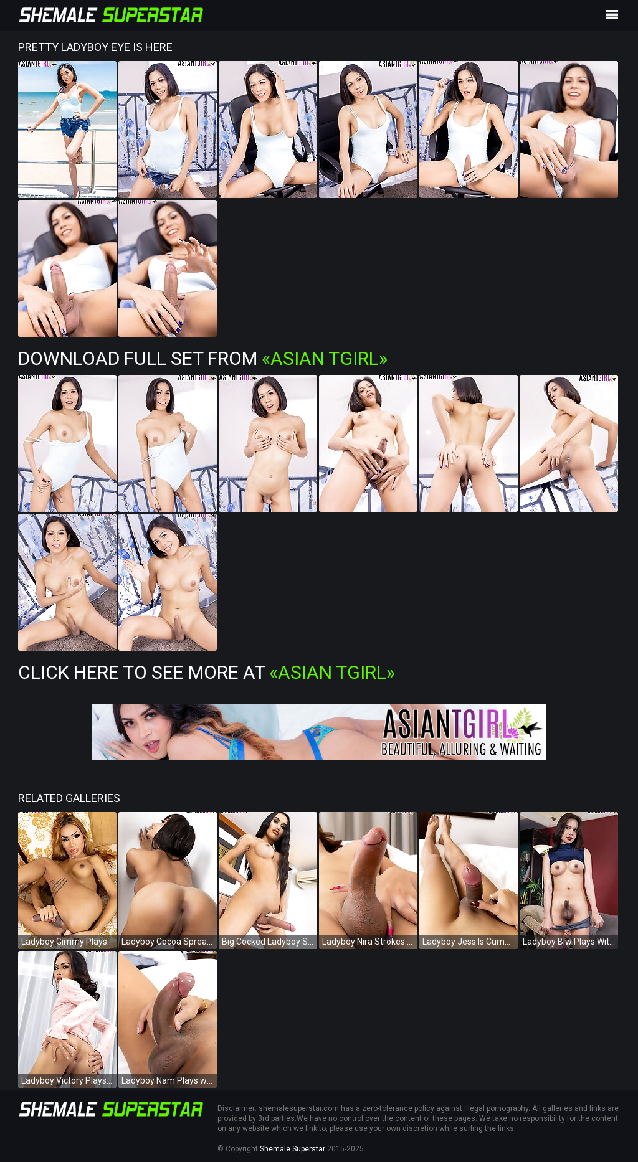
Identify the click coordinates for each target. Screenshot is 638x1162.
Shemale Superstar (292, 1149)
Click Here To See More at (206, 672)
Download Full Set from (203, 358)
